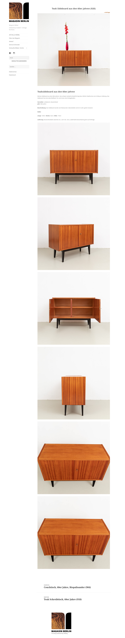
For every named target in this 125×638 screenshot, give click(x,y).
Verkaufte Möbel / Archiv (16, 48)
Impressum (12, 75)
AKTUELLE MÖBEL (14, 35)
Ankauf (11, 41)
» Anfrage (107, 12)
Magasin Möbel (13, 25)
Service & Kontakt (14, 45)
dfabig (66, 633)
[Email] (19, 57)
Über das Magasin (14, 38)
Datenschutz (13, 72)
